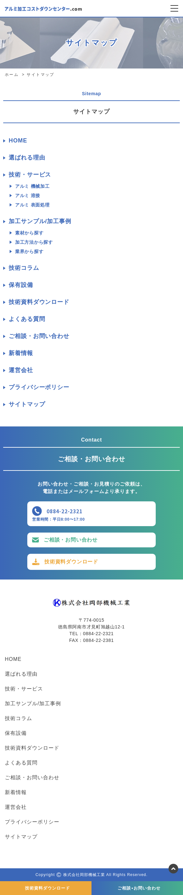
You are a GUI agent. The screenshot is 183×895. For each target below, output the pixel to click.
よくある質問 (27, 319)
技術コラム (24, 268)
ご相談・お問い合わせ (39, 336)
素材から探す (29, 232)
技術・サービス (30, 174)
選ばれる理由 (27, 157)
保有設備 (21, 285)
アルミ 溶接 (27, 195)
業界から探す (29, 251)
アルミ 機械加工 (32, 186)
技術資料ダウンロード (39, 302)
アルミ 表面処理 (32, 204)
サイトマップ (27, 404)
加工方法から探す (34, 242)
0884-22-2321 (65, 511)
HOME (18, 140)
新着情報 (21, 353)
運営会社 (21, 370)
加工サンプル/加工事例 (40, 221)
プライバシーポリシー (39, 387)
